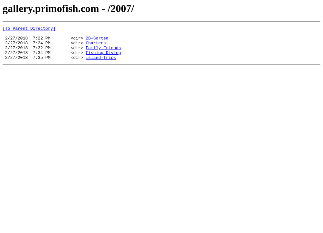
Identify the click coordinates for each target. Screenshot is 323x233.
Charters (96, 47)
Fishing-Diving (103, 58)
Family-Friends (103, 52)
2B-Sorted (97, 41)
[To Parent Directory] (29, 29)
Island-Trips (101, 64)
